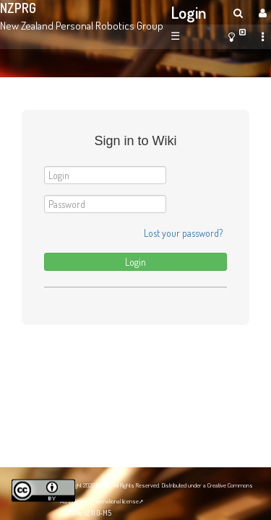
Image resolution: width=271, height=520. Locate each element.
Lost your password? (183, 233)
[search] (238, 12)
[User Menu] (261, 12)
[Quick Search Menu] (238, 12)
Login (189, 12)
